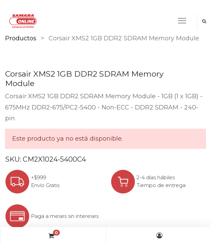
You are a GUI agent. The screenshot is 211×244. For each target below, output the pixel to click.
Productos (20, 38)
